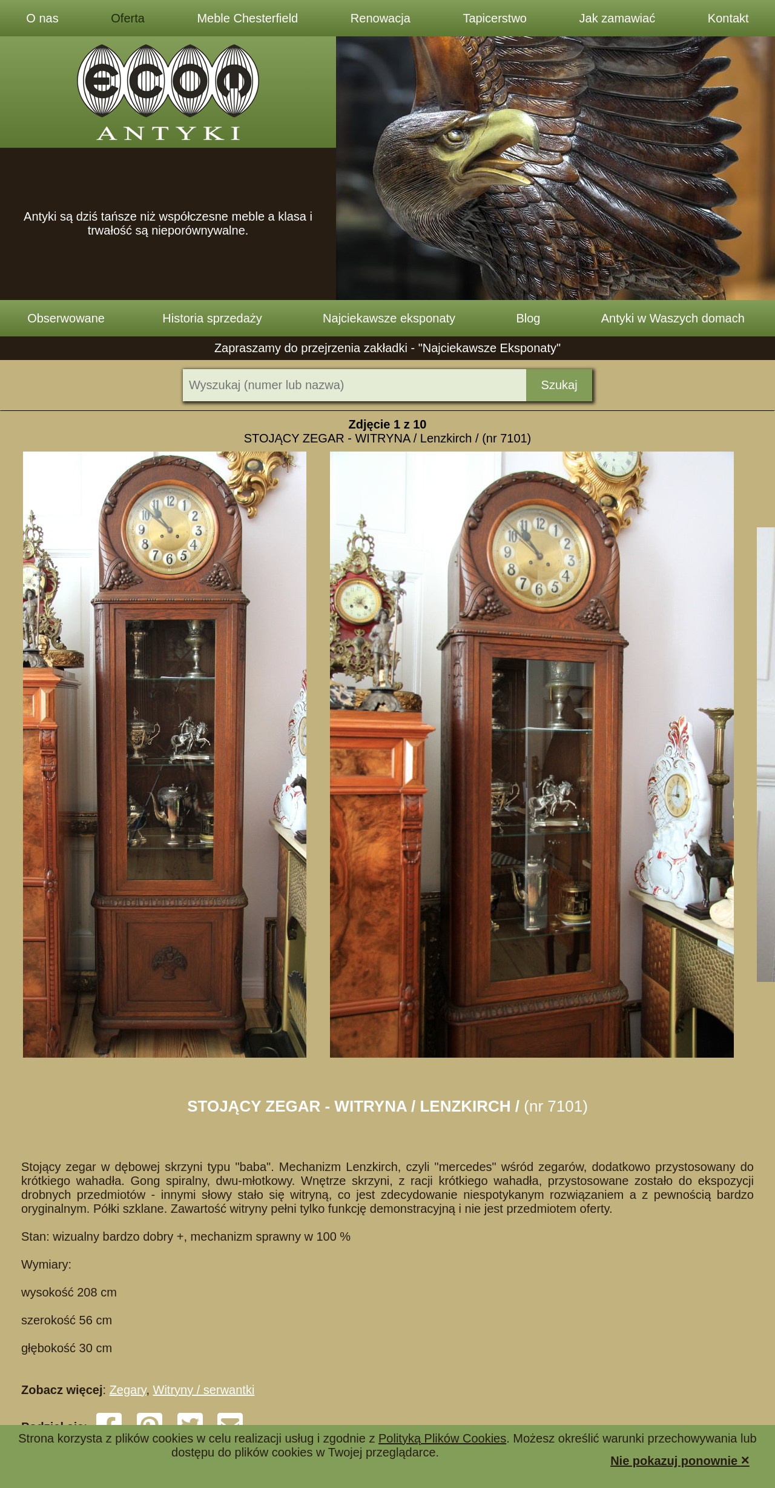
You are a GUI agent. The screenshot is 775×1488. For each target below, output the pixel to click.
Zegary (128, 1389)
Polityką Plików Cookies (442, 1438)
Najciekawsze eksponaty (389, 318)
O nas (42, 18)
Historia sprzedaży (212, 318)
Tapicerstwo (495, 18)
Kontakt (728, 18)
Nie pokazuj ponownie (680, 1460)
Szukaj (559, 385)
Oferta (128, 18)
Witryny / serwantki (204, 1389)
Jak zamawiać (617, 18)
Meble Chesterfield (247, 18)
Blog (528, 318)
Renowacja (381, 18)
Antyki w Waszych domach (673, 318)
